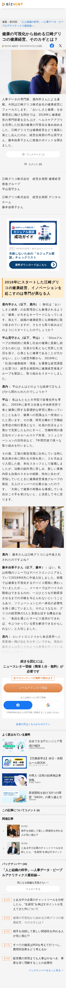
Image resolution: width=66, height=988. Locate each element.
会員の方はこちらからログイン (33, 724)
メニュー (60, 4)
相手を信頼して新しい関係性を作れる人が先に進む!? (38, 933)
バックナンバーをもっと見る (45, 970)
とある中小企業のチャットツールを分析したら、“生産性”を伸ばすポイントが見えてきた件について (38, 904)
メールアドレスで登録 (33, 687)
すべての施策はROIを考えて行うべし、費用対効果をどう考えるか (38, 947)
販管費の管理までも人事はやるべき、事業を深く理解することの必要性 (38, 960)
